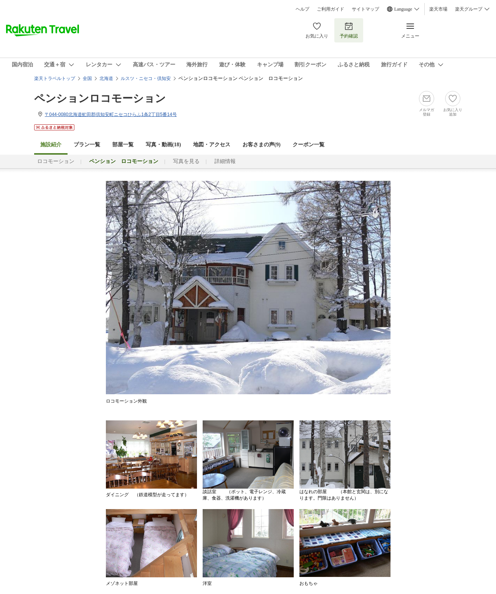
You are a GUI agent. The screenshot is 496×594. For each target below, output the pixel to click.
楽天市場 (438, 9)
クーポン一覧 (308, 144)
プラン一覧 (87, 144)
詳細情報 (225, 161)
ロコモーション (55, 161)
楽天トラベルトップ (54, 78)
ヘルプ (302, 9)
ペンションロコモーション (100, 98)
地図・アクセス (211, 144)
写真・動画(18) (163, 144)
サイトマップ (365, 9)
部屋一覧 (123, 144)
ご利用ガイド (330, 9)
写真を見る (186, 161)
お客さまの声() (261, 144)
